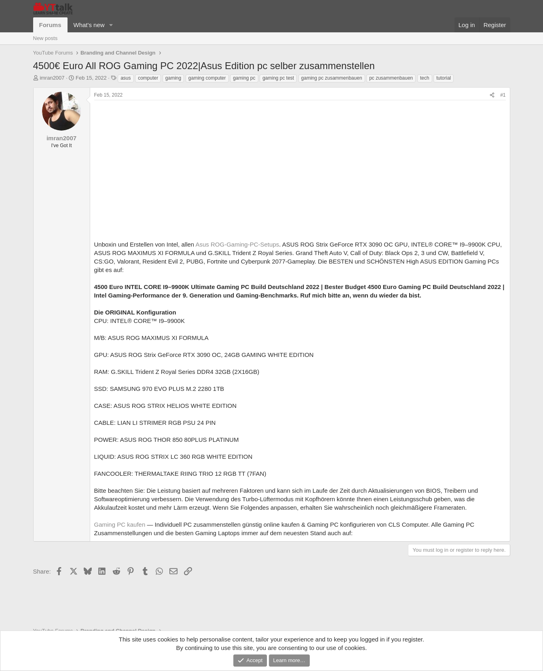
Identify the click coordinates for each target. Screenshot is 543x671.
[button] (110, 24)
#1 (502, 95)
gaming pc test (278, 78)
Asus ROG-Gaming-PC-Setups (237, 244)
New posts (45, 38)
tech (424, 78)
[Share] (492, 95)
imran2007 (52, 78)
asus (125, 78)
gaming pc (244, 78)
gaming (173, 78)
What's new (89, 24)
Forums (50, 24)
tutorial (443, 78)
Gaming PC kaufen (120, 524)
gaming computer (207, 78)
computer (148, 78)
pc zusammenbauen (391, 78)
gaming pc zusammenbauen (331, 78)
